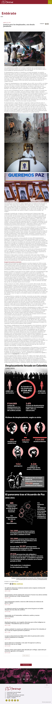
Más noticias (26, 655)
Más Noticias (26, 665)
